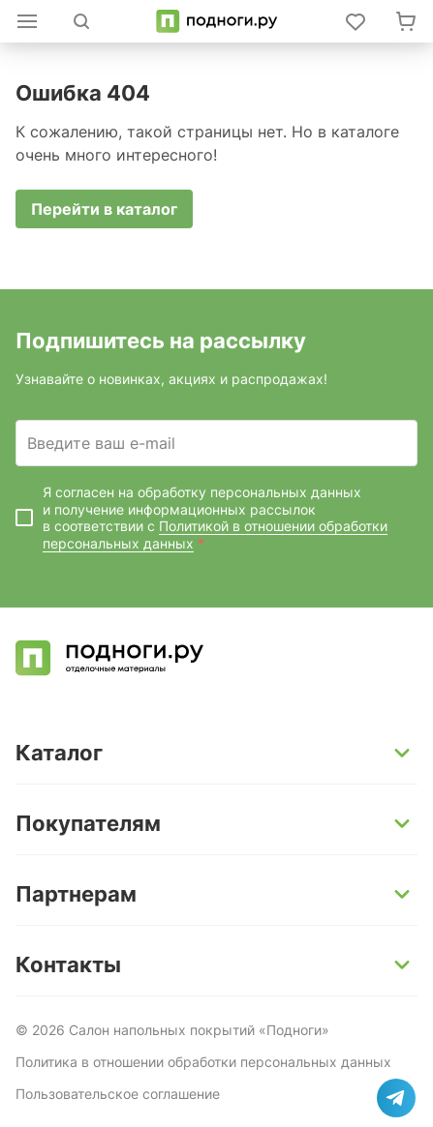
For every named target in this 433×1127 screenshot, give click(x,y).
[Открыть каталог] (27, 21)
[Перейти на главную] (216, 21)
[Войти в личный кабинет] (355, 21)
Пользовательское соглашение (117, 1093)
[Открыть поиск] (81, 21)
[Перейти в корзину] (406, 21)
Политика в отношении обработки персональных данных (203, 1061)
